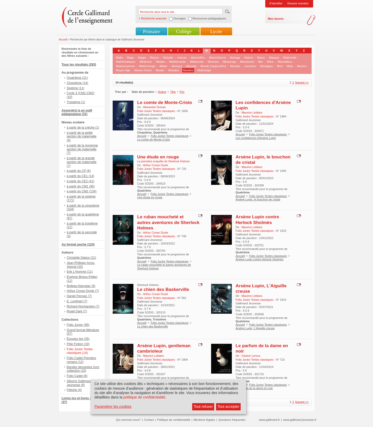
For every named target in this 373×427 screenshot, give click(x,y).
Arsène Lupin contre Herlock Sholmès (257, 219)
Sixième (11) (75, 88)
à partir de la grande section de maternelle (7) (82, 162)
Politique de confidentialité (173, 419)
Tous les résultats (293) (79, 64)
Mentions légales (204, 419)
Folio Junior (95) (78, 325)
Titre (173, 91)
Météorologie (147, 66)
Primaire (151, 31)
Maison (154, 57)
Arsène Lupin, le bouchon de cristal (258, 199)
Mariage (235, 57)
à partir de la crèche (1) (83, 127)
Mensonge (229, 61)
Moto (290, 66)
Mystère (188, 70)
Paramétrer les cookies (112, 406)
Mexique (176, 66)
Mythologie (204, 70)
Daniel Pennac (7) (79, 296)
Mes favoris (276, 18)
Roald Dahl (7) (77, 311)
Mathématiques (125, 61)
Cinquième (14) (77, 83)
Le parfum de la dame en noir (254, 388)
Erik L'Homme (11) (80, 272)
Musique (173, 70)
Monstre (235, 66)
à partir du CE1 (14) (80, 176)
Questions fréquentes (232, 419)
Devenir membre (298, 3)
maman (182, 57)
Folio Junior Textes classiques (169, 135)
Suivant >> (302, 82)
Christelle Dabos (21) (81, 258)
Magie (142, 57)
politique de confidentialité (144, 397)
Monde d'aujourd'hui (213, 66)
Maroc (261, 57)
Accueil (63, 39)
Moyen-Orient (143, 70)
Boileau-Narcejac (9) (81, 286)
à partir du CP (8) (79, 171)
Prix (182, 91)
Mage (130, 57)
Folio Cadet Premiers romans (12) (81, 360)
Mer (260, 61)
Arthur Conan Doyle (155, 165)
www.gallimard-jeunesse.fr (299, 419)
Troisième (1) (76, 102)
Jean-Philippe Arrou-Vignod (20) (81, 265)
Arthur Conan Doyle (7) (83, 291)
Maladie (168, 57)
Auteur (162, 91)
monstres (250, 66)
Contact (149, 419)
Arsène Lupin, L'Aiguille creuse (255, 328)
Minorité (191, 66)
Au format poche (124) (78, 244)
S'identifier (276, 3)
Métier (164, 66)
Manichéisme (217, 57)
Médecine (145, 61)
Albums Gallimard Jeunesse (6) (79, 383)
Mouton (302, 66)
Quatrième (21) (77, 78)
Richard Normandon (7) (83, 306)
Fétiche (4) (74, 390)
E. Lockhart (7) (77, 301)
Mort (280, 66)
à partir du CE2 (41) (80, 181)
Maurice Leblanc (252, 112)
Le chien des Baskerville (163, 289)
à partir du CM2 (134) (82, 191)
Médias (160, 61)
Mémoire (213, 61)
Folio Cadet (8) (77, 376)
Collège (183, 31)
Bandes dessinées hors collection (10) (83, 369)
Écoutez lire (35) (78, 339)
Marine (248, 57)
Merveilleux (285, 61)
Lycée (216, 31)
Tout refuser (203, 406)
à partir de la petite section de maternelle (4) (82, 136)
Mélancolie (197, 61)
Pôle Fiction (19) (78, 344)
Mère (270, 61)
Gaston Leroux (251, 355)
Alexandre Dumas (154, 107)
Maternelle (290, 57)
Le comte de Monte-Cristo (164, 102)
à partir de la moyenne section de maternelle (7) (82, 149)
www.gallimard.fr (269, 419)
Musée (160, 70)
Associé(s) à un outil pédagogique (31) (77, 112)
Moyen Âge (123, 70)
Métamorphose (125, 66)
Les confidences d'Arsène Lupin (256, 137)
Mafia (119, 57)
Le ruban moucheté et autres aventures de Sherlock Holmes (168, 222)
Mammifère (198, 57)
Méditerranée (177, 61)
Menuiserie (247, 61)
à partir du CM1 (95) (81, 186)
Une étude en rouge (158, 156)
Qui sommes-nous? (128, 419)
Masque (274, 57)
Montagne (266, 66)
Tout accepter (228, 406)
